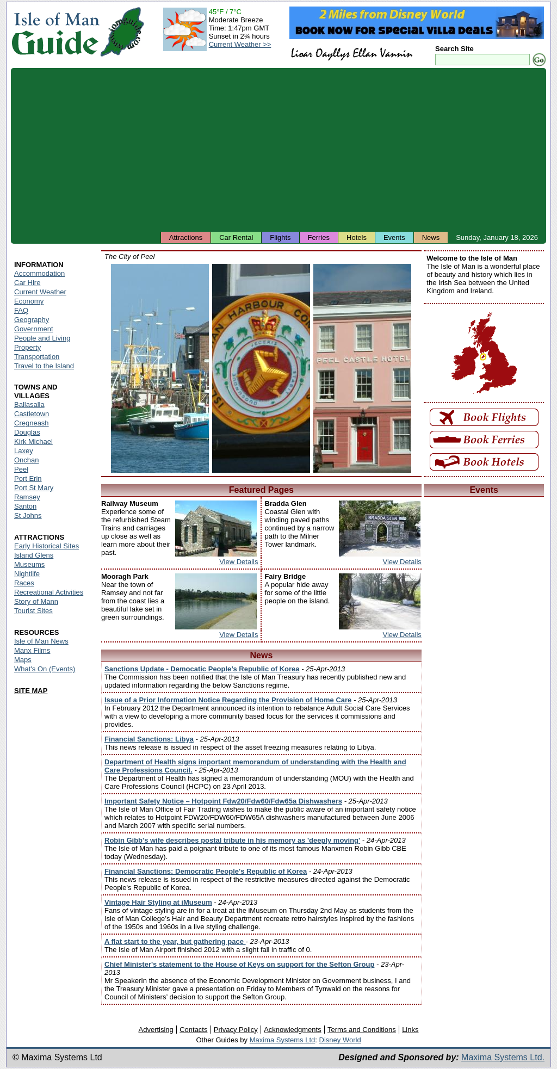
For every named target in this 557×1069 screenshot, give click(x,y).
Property (27, 347)
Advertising (155, 1029)
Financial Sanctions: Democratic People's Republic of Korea (205, 871)
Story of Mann (36, 601)
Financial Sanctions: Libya (149, 739)
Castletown (31, 414)
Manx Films (32, 650)
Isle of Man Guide (55, 32)
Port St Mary (33, 488)
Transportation (36, 357)
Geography (31, 320)
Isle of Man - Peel (160, 368)
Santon (25, 506)
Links (410, 1029)
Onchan (26, 460)
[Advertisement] (278, 149)
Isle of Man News (41, 641)
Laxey (23, 451)
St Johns (28, 515)
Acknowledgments (292, 1029)
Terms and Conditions (361, 1029)
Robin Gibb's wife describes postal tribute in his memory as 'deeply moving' (232, 840)
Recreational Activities (48, 592)
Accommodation (39, 273)
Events (394, 237)
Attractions (185, 237)
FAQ (21, 310)
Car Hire (27, 283)
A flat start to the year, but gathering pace (175, 941)
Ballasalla (29, 404)
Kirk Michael (33, 441)
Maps (23, 660)
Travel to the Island (44, 366)
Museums (29, 564)
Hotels (356, 237)
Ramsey (27, 497)
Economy (29, 301)
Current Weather (40, 292)
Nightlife (27, 574)
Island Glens (33, 555)
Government (33, 329)
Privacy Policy (236, 1029)
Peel (21, 469)
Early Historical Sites (46, 546)
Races (24, 583)
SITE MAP (30, 691)
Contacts (193, 1029)
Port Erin (28, 478)
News (431, 237)
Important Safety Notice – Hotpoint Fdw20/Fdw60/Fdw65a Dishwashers (223, 801)
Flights (280, 237)
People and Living (42, 338)
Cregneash (31, 423)
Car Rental (236, 237)
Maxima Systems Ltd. (502, 1057)
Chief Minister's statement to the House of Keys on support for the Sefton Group (239, 964)
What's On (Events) (44, 669)
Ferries (319, 237)
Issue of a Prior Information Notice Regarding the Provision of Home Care (227, 700)
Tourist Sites (33, 611)
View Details (238, 562)
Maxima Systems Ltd (282, 1040)
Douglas (27, 432)
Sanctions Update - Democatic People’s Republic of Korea (202, 669)
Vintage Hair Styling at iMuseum (158, 902)
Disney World (340, 1040)
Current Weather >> (240, 44)
